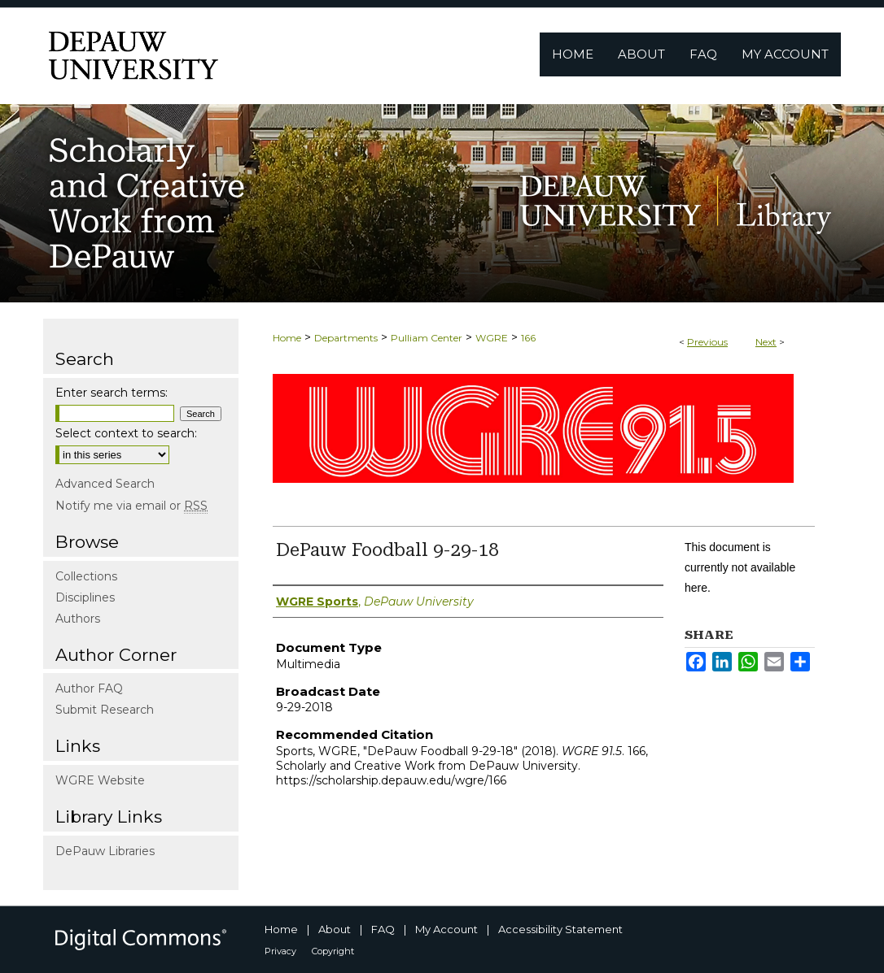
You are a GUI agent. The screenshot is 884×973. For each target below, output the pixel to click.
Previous (707, 342)
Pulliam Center (426, 338)
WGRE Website (100, 780)
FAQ (383, 929)
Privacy (280, 951)
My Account (446, 929)
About (334, 929)
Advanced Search (105, 483)
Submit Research (104, 709)
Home (287, 338)
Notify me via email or (131, 505)
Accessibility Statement (560, 929)
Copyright (333, 951)
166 (528, 338)
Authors (77, 618)
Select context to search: (126, 433)
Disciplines (85, 597)
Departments (346, 338)
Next (766, 342)
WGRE (491, 338)
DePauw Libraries (105, 851)
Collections (86, 576)
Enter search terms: (111, 392)
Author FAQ (89, 688)
